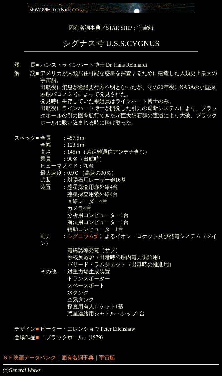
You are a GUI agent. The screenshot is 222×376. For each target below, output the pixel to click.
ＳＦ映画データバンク (29, 357)
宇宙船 (107, 357)
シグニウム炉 (83, 236)
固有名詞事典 (78, 357)
